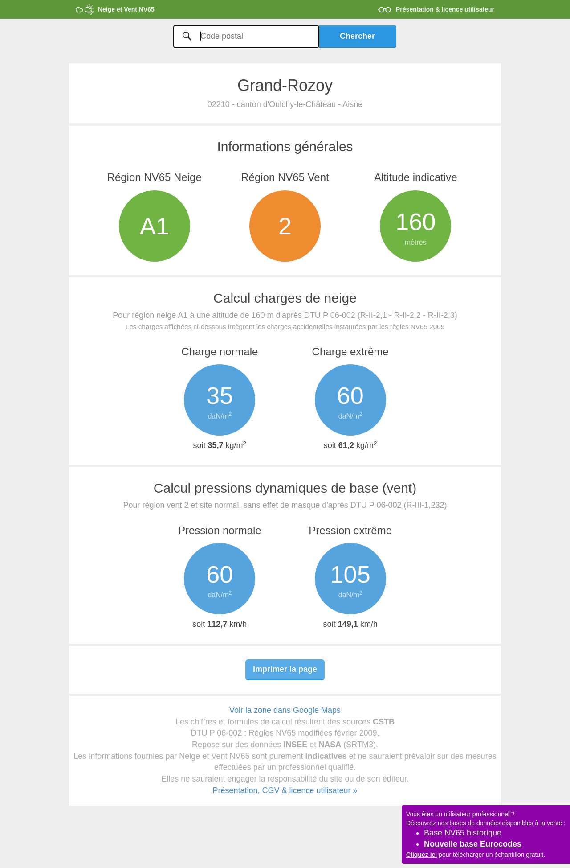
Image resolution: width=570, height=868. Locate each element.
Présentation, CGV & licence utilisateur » (284, 790)
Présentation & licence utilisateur (445, 9)
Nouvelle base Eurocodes (472, 843)
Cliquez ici (421, 854)
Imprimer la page (285, 669)
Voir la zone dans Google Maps (285, 710)
